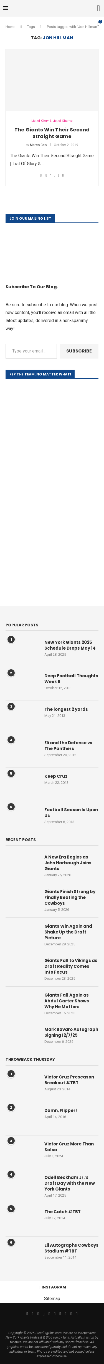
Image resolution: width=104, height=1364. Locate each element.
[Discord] (77, 1314)
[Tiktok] (60, 1314)
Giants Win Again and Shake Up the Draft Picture (68, 932)
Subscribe (79, 351)
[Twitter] (33, 1314)
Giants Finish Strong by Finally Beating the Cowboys (69, 897)
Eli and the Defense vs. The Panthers (68, 745)
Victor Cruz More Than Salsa (69, 1147)
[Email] (49, 1314)
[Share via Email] (63, 175)
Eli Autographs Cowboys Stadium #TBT (71, 1248)
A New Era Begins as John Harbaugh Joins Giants (68, 863)
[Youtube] (55, 1314)
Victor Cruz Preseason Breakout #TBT (69, 1080)
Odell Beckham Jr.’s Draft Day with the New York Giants (69, 1183)
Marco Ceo (38, 145)
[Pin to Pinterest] (54, 175)
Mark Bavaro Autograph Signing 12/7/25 (71, 1032)
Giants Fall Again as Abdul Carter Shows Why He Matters (66, 1001)
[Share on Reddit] (59, 175)
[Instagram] (38, 1314)
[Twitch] (66, 1314)
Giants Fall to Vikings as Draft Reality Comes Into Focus (70, 966)
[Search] (98, 8)
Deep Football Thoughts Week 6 (71, 678)
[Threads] (44, 1314)
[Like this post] (41, 175)
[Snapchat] (71, 1314)
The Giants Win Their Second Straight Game (52, 133)
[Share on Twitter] (50, 175)
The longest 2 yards (66, 709)
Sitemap (52, 1298)
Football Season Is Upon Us (71, 812)
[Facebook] (27, 1314)
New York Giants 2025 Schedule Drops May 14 (70, 645)
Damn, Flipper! (60, 1110)
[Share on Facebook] (46, 175)
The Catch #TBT (62, 1212)
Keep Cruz (55, 776)
